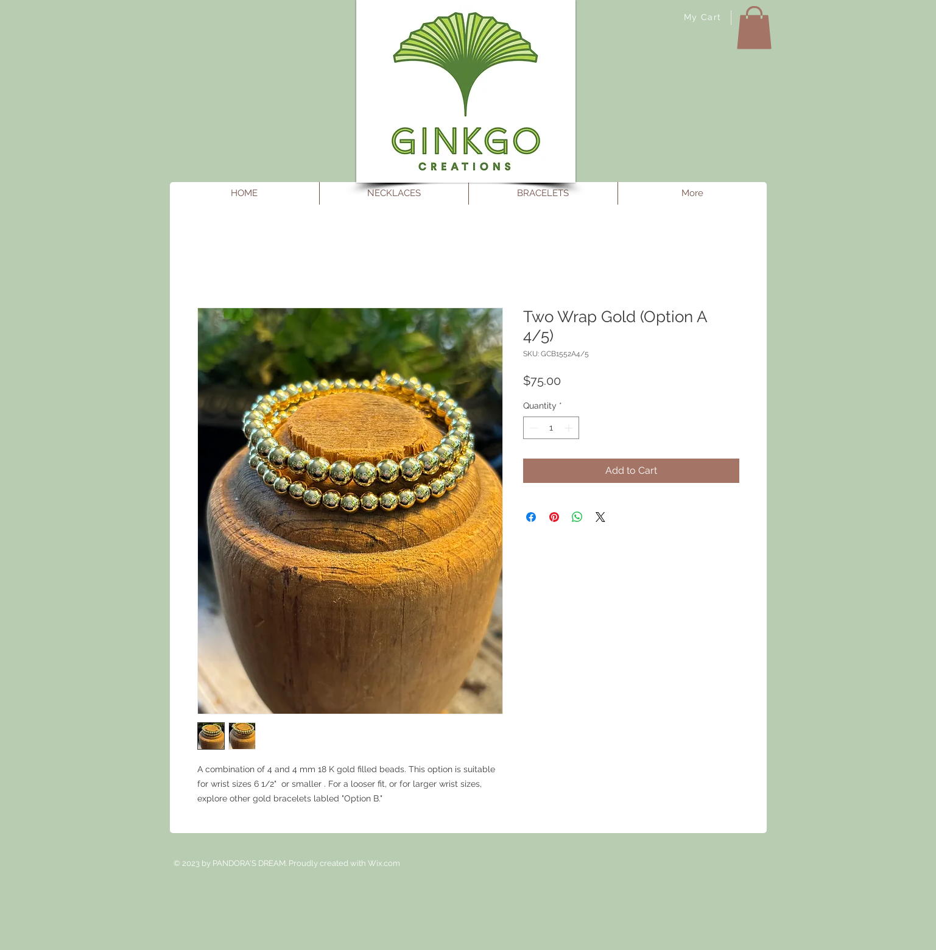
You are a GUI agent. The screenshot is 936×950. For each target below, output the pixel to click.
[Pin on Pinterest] (554, 517)
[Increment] (569, 427)
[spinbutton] (551, 427)
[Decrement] (532, 427)
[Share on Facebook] (531, 517)
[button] (754, 27)
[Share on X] (600, 517)
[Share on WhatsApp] (577, 517)
